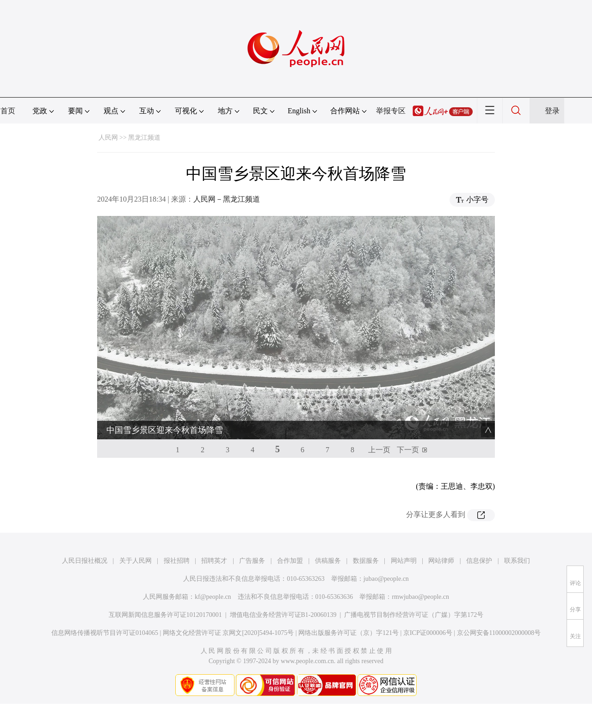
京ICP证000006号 (427, 632)
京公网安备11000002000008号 (499, 632)
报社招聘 (177, 560)
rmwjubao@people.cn (420, 596)
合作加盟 (290, 560)
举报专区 (391, 111)
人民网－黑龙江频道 (226, 199)
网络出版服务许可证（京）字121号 (348, 632)
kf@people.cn (213, 596)
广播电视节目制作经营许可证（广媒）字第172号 (413, 614)
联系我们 (517, 560)
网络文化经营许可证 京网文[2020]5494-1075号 (228, 632)
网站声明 (404, 560)
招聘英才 (214, 560)
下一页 (408, 450)
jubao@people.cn (386, 578)
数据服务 (366, 560)
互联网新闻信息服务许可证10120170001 (165, 614)
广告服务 (252, 560)
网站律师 (441, 560)
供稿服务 (328, 560)
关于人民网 (135, 560)
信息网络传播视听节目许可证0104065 (104, 632)
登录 (552, 111)
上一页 (379, 450)
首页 (7, 111)
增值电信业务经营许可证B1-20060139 (283, 614)
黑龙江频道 (144, 137)
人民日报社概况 (84, 560)
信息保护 (479, 560)
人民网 (108, 137)
